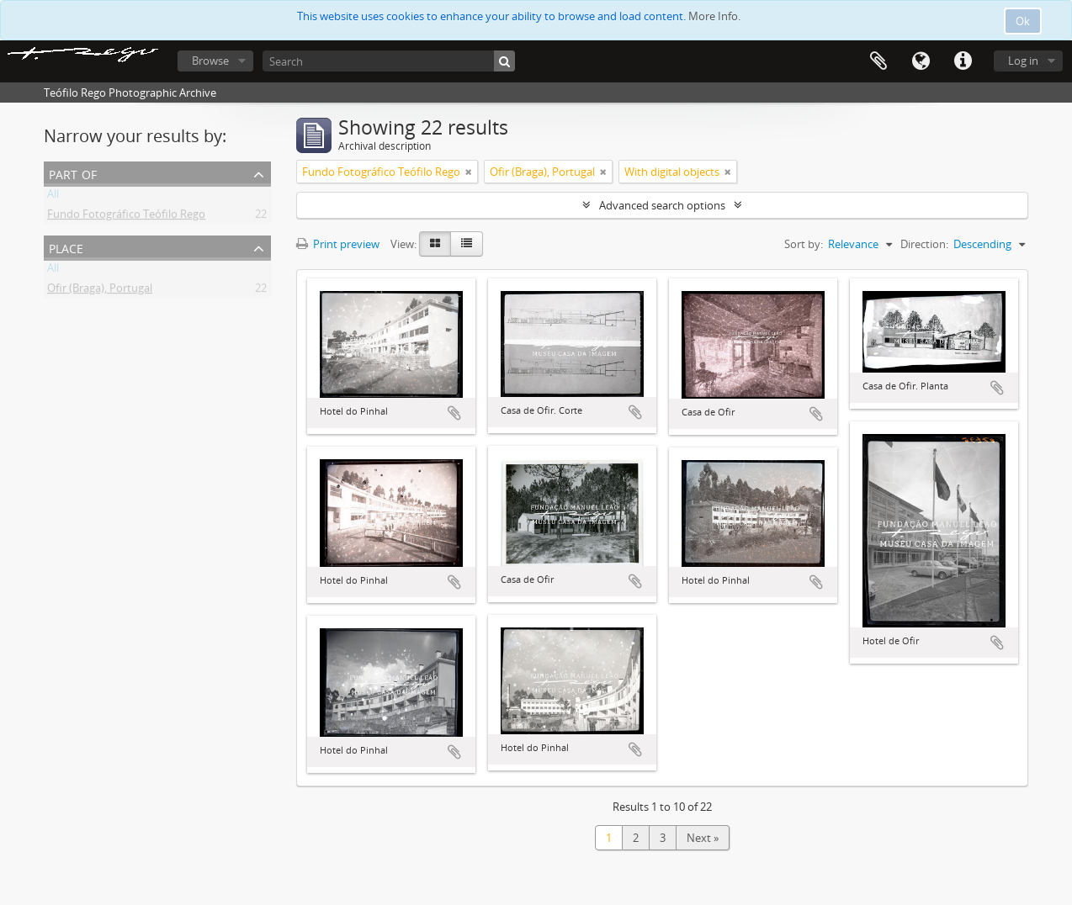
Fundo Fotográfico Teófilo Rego (126, 217)
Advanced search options (662, 205)
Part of (73, 172)
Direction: (924, 243)
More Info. (714, 16)
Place (66, 247)
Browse (210, 60)
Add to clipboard (454, 413)
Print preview (337, 243)
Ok (1023, 21)
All (53, 196)
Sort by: (803, 243)
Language (921, 61)
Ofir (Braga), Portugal (99, 291)
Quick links (963, 61)
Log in (1023, 60)
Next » (703, 837)
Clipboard (878, 61)
